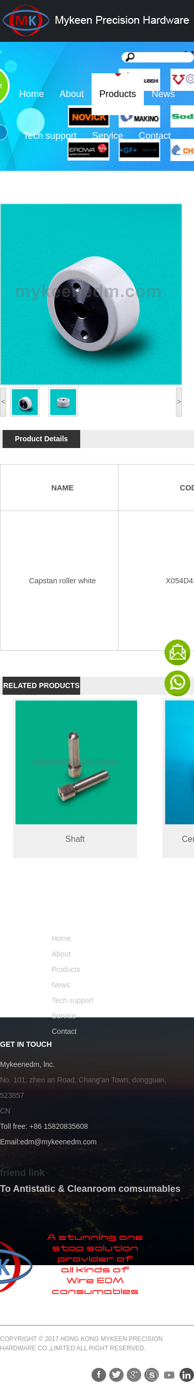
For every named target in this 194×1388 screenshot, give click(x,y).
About (71, 94)
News (163, 94)
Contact (155, 136)
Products (117, 94)
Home (31, 94)
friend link (22, 1173)
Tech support (50, 136)
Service (107, 136)
